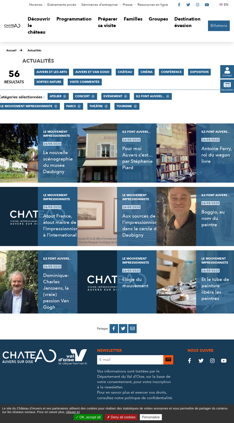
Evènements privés (61, 4)
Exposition (199, 72)
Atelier (55, 96)
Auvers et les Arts (51, 72)
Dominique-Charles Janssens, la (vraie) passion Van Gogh (56, 291)
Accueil (11, 50)
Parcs (71, 106)
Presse (127, 4)
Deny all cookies (121, 417)
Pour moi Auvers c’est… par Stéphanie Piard (137, 158)
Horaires (35, 4)
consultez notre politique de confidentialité (134, 398)
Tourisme (124, 106)
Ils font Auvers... (150, 96)
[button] (39, 26)
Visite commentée (85, 82)
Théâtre (96, 106)
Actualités (34, 50)
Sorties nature (48, 82)
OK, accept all (88, 417)
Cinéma (146, 72)
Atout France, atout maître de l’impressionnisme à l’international (63, 225)
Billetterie (219, 25)
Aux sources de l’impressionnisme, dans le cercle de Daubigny (142, 225)
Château (125, 72)
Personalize (151, 417)
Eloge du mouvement (135, 282)
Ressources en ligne (153, 4)
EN (227, 4)
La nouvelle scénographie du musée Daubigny (58, 162)
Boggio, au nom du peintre (213, 218)
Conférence (171, 72)
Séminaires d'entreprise (99, 4)
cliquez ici (73, 412)
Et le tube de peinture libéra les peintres (215, 289)
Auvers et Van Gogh (92, 72)
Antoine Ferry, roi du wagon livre (216, 154)
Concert (82, 96)
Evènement (112, 96)
